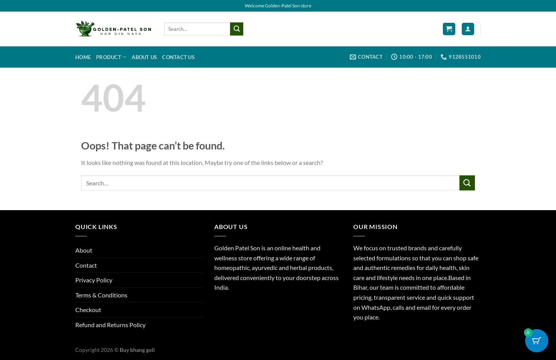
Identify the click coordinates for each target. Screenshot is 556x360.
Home (83, 57)
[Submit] (236, 29)
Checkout (88, 309)
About (83, 250)
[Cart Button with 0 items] (536, 340)
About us (144, 57)
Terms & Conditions (101, 295)
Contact (86, 265)
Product (111, 57)
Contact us (178, 57)
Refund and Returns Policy (110, 324)
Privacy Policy (93, 280)
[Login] (468, 29)
